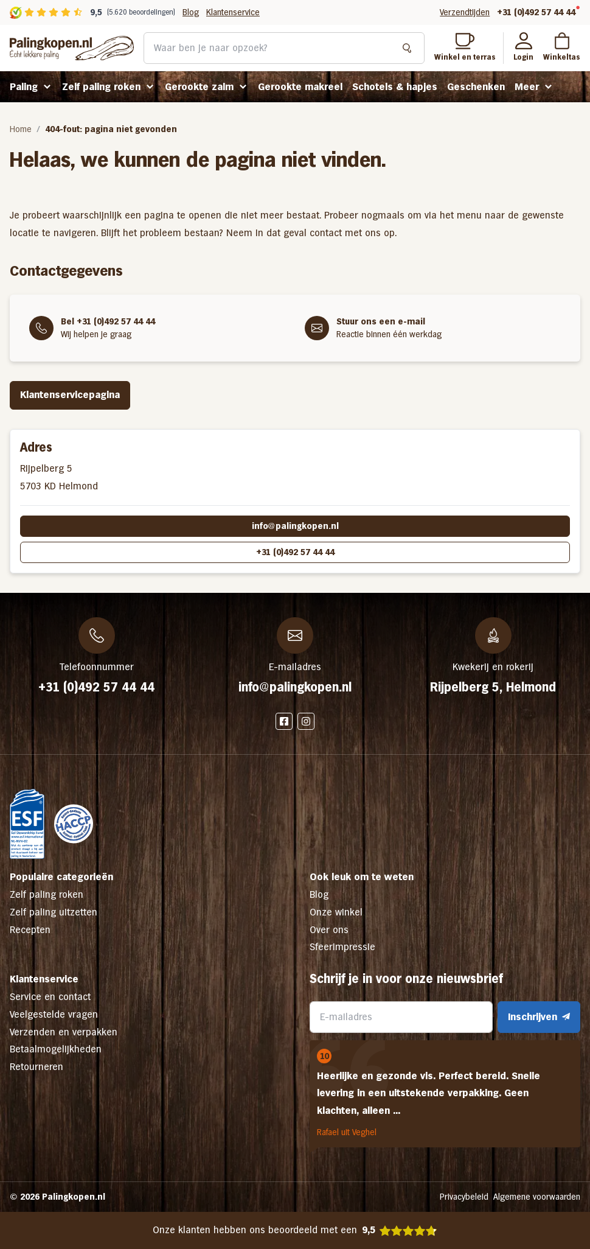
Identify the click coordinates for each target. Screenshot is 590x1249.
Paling (24, 87)
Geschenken (476, 87)
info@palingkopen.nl (295, 526)
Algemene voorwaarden (536, 1197)
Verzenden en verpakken (63, 1032)
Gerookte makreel (300, 87)
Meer (527, 87)
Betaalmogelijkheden (56, 1049)
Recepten (30, 930)
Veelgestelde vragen (54, 1014)
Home (21, 129)
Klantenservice (233, 12)
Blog (190, 12)
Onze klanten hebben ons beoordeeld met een (295, 1230)
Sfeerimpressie (342, 947)
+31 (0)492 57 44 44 (536, 12)
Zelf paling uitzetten (53, 912)
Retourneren (36, 1066)
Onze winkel (336, 912)
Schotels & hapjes (394, 87)
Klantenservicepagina (70, 395)
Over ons (329, 930)
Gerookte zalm (199, 87)
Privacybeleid (464, 1197)
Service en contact (50, 996)
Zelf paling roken (101, 87)
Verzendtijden (465, 12)
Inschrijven (539, 1017)
